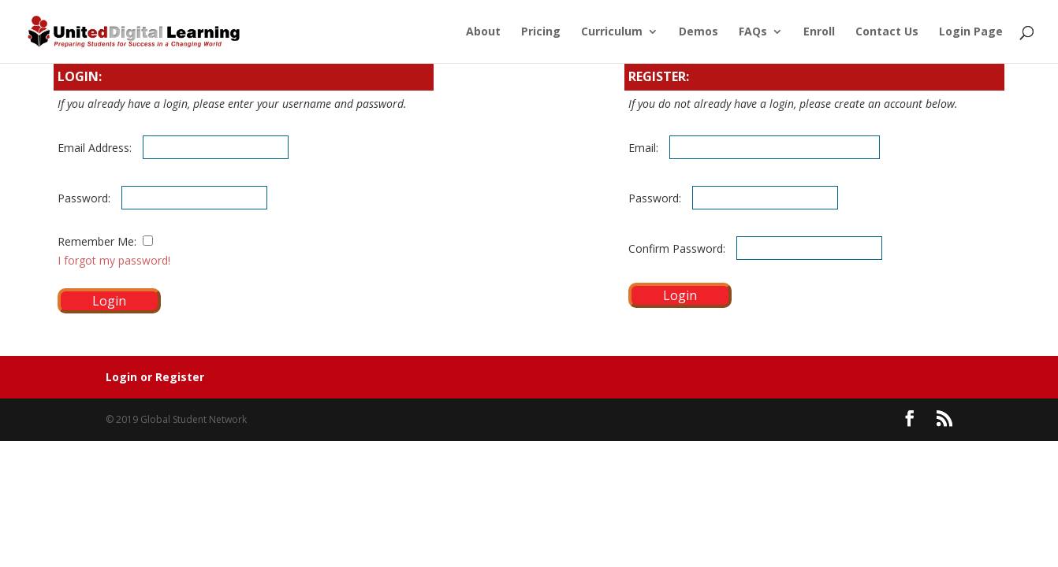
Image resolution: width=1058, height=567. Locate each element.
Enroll (819, 32)
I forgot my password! (114, 260)
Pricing (541, 32)
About (483, 32)
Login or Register (155, 376)
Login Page (971, 32)
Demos (698, 32)
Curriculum (612, 32)
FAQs (753, 32)
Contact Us (886, 32)
